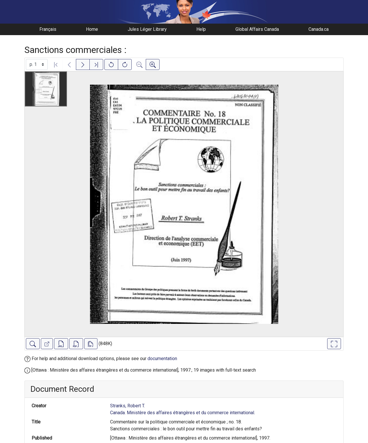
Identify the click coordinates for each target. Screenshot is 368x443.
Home (92, 29)
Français (47, 29)
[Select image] (37, 64)
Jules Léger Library (147, 29)
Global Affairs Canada (257, 29)
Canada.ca (318, 29)
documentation (162, 358)
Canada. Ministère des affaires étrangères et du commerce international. (182, 412)
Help (201, 29)
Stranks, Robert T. (127, 405)
